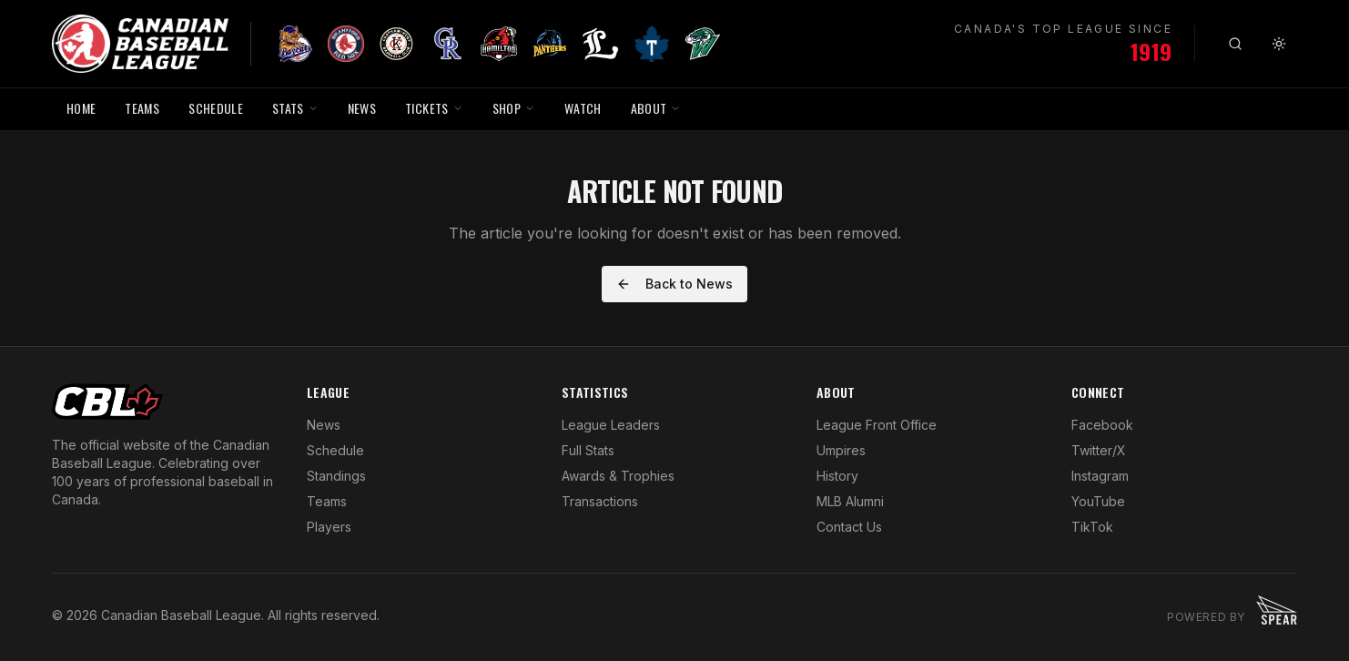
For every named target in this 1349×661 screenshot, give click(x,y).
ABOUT (656, 107)
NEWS (362, 107)
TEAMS (142, 107)
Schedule (335, 450)
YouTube (1098, 501)
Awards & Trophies (618, 475)
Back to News (674, 283)
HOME (81, 107)
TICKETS (433, 107)
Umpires (841, 450)
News (323, 424)
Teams (327, 501)
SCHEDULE (215, 107)
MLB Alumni (850, 501)
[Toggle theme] (1279, 43)
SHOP (513, 107)
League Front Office (876, 424)
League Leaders (611, 424)
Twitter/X (1098, 450)
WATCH (583, 107)
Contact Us (849, 526)
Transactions (600, 501)
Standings (336, 475)
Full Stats (588, 450)
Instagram (1100, 475)
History (837, 475)
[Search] (1235, 43)
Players (329, 526)
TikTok (1092, 526)
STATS (295, 107)
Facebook (1102, 424)
